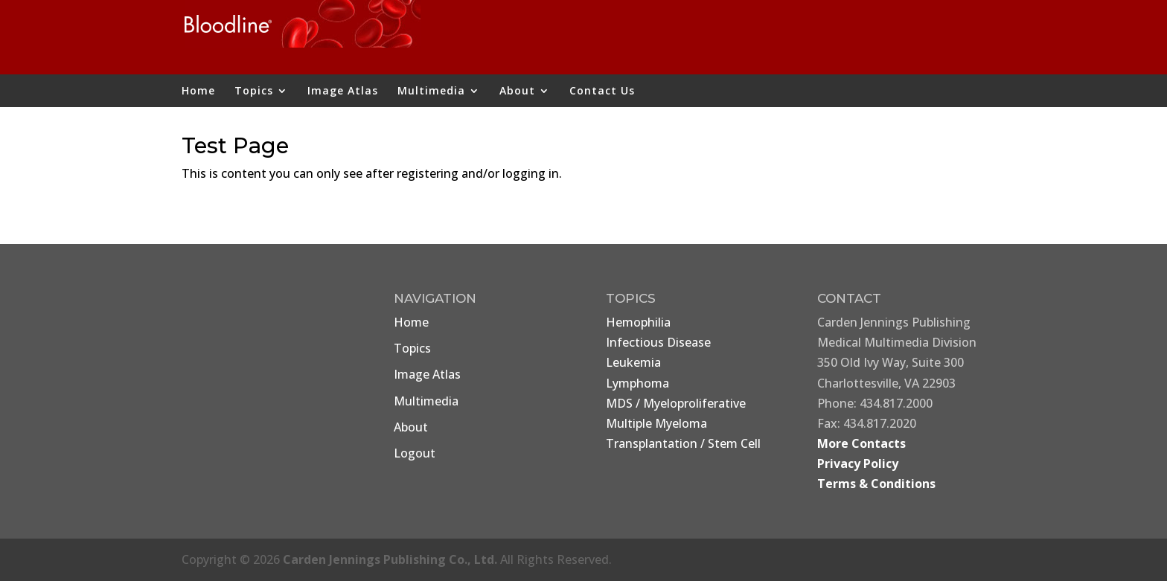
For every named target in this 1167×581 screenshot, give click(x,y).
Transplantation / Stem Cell (683, 443)
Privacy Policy (857, 463)
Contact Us (602, 91)
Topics (253, 91)
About (517, 91)
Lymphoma (637, 383)
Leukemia (633, 362)
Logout (414, 453)
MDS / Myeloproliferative (676, 403)
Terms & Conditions (876, 483)
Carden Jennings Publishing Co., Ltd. (390, 559)
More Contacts (861, 443)
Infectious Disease (658, 342)
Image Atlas (342, 91)
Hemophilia (638, 322)
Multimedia (431, 91)
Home (198, 91)
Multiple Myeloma (656, 423)
